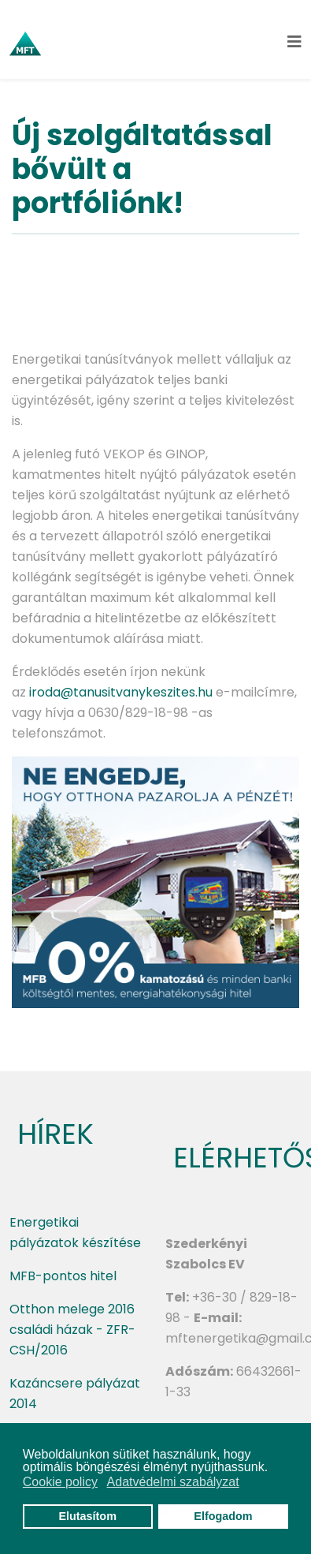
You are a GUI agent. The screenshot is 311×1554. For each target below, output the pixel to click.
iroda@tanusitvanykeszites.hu (121, 692)
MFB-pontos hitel (63, 1276)
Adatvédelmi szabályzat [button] (173, 1482)
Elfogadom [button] (223, 1516)
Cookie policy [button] (60, 1482)
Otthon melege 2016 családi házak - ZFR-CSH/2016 (72, 1329)
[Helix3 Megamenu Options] (294, 42)
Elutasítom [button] (87, 1516)
